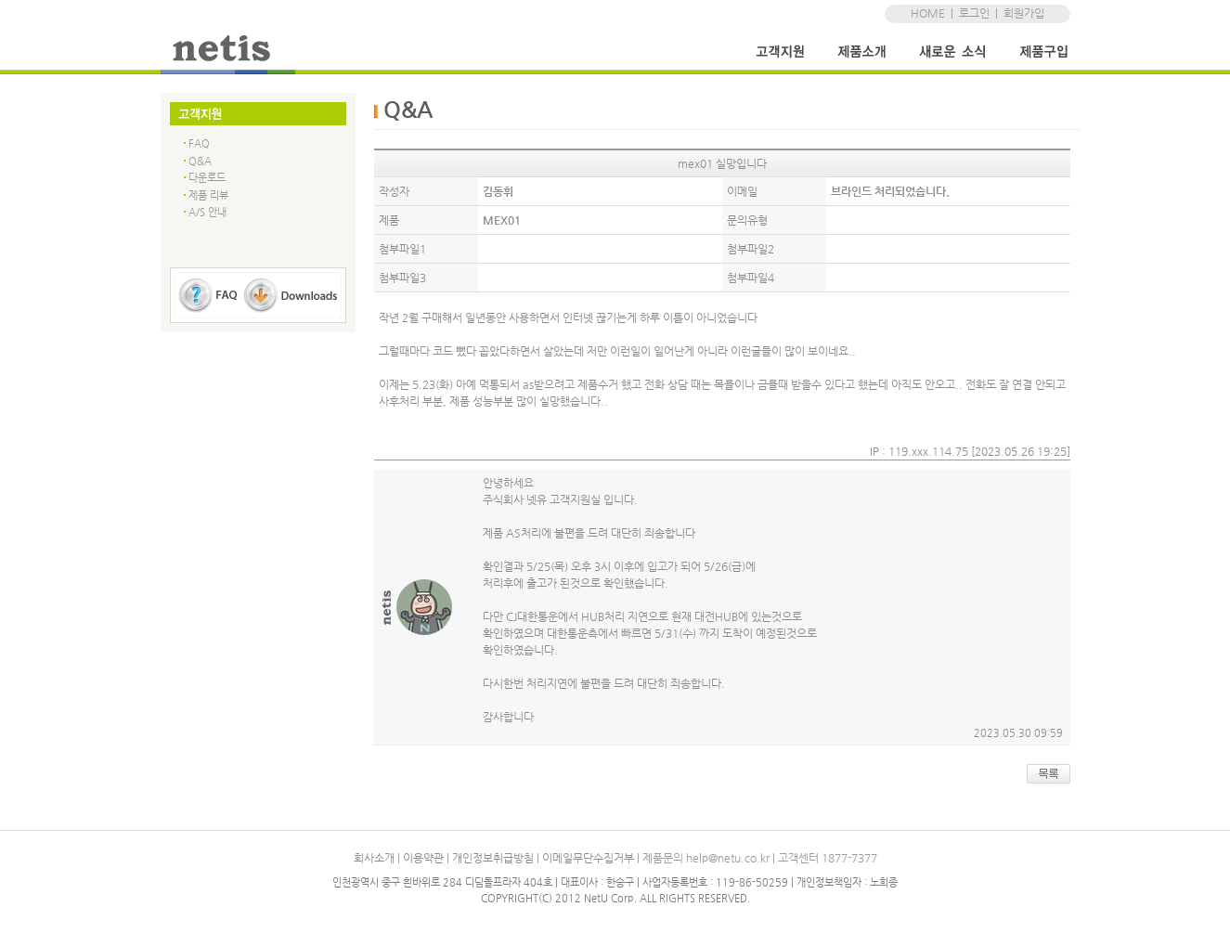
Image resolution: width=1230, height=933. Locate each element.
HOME (928, 12)
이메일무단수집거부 (588, 857)
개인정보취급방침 (493, 857)
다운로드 (207, 178)
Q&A (200, 161)
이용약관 (423, 857)
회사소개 (374, 857)
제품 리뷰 (208, 195)
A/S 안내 (207, 212)
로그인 (974, 12)
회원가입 (1023, 12)
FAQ (199, 143)
